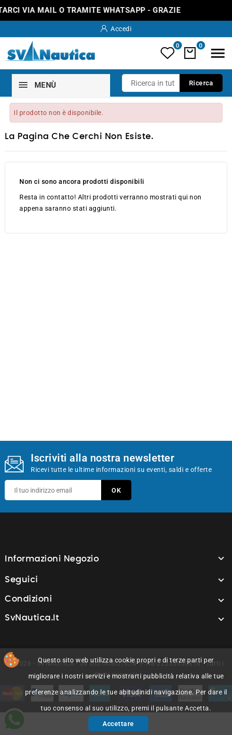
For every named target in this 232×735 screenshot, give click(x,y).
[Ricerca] (172, 83)
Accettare (118, 723)
